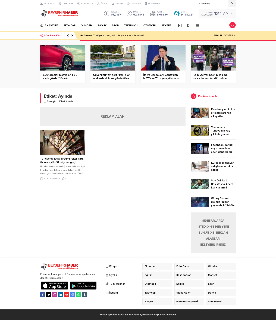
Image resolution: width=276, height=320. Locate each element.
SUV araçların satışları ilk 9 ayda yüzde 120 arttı (60, 76)
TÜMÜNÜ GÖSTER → (225, 35)
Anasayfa (50, 101)
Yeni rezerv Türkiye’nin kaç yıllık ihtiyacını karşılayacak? (112, 35)
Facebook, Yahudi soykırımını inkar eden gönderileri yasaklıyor (222, 150)
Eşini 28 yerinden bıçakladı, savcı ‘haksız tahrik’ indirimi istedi (210, 78)
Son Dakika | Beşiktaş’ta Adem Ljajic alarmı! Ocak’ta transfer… (222, 186)
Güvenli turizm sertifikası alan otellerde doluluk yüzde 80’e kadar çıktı (111, 78)
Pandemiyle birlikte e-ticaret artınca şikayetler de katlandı (223, 115)
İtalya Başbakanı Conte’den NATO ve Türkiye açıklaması (161, 76)
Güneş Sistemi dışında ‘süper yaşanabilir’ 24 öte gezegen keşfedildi (223, 204)
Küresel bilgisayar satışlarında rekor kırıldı (222, 166)
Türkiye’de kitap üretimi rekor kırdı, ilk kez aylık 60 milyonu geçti (62, 160)
